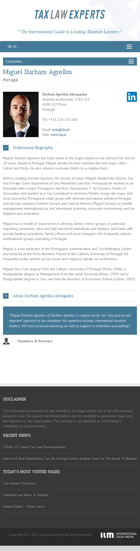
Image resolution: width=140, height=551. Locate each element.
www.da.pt (58, 134)
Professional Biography (28, 147)
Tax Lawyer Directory (19, 483)
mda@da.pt (61, 129)
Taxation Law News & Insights (26, 495)
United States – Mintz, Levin (24, 506)
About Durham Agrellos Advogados (38, 296)
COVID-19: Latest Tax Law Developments (34, 447)
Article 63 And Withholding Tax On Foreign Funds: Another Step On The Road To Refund (69, 458)
